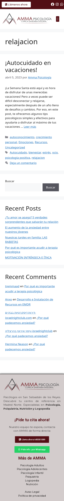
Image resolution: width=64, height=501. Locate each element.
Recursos (41, 142)
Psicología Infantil (32, 473)
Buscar (9, 181)
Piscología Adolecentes (32, 469)
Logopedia (32, 480)
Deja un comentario (23, 163)
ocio (55, 152)
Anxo (8, 299)
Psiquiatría (32, 476)
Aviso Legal (32, 491)
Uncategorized (15, 147)
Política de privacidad (32, 495)
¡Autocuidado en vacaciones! (28, 66)
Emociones (26, 142)
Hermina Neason (16, 344)
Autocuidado (18, 152)
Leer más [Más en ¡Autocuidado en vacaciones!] (30, 127)
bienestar (35, 152)
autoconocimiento (22, 137)
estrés (46, 152)
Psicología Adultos (32, 465)
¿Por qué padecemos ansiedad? (26, 336)
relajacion (38, 158)
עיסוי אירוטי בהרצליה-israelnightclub (29, 331)
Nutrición (32, 484)
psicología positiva (17, 158)
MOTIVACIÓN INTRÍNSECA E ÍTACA (28, 257)
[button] (57, 19)
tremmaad (12, 286)
